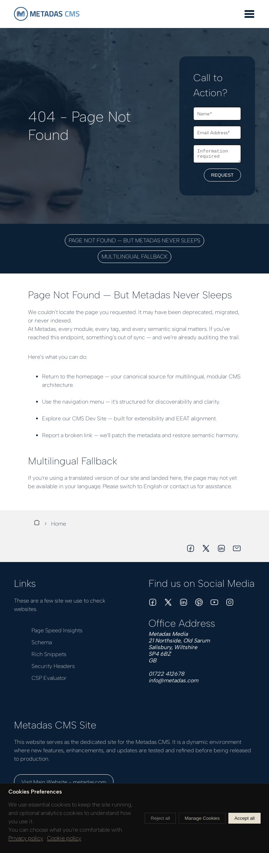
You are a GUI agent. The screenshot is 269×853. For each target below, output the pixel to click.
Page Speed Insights (57, 630)
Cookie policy (64, 838)
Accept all (244, 818)
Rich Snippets (49, 654)
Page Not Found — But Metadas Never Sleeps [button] (134, 240)
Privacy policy (25, 838)
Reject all (160, 818)
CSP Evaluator (49, 678)
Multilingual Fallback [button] (134, 256)
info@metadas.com (173, 680)
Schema (42, 642)
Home (58, 523)
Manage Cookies (202, 818)
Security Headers (53, 666)
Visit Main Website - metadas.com (63, 782)
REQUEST (222, 176)
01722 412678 (166, 673)
